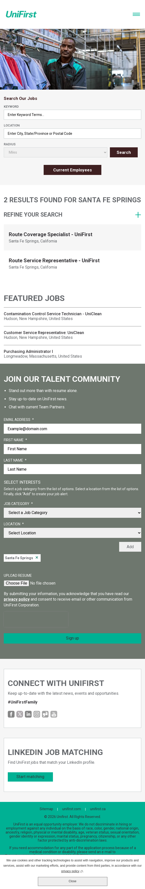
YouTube (53, 714)
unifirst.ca (98, 809)
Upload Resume (18, 576)
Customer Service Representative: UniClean (44, 332)
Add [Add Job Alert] (130, 546)
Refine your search (33, 214)
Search (124, 152)
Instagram (36, 714)
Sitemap (46, 809)
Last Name (15, 460)
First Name (15, 440)
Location (12, 125)
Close (73, 881)
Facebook (11, 714)
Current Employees (72, 169)
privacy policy (17, 599)
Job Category (18, 503)
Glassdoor (45, 714)
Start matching (30, 776)
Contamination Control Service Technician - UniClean (53, 313)
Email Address (19, 419)
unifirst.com (71, 809)
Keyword (11, 106)
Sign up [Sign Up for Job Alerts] (72, 638)
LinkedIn (28, 714)
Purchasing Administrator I (28, 351)
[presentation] (36, 619)
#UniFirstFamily (22, 702)
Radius (10, 144)
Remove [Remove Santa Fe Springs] (37, 557)
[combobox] (72, 134)
